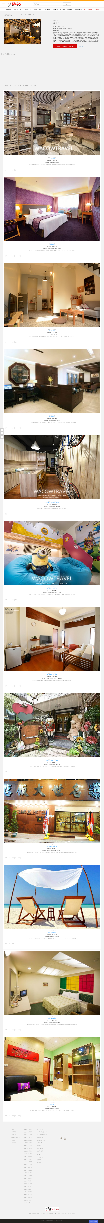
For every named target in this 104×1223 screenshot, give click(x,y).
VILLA (16, 256)
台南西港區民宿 (28, 1197)
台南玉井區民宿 (28, 1175)
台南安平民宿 (27, 1181)
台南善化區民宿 (28, 1162)
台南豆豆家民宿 (52, 588)
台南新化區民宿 (28, 1137)
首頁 (13, 1129)
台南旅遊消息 (7, 9)
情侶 (9, 170)
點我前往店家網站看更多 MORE (65, 46)
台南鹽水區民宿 (28, 1145)
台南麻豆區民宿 (28, 1134)
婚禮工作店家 (40, 1148)
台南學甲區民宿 (28, 1159)
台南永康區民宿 (28, 1194)
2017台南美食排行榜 (42, 1134)
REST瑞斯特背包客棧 (52, 502)
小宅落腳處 (52, 330)
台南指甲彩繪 (40, 1137)
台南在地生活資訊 (16, 1137)
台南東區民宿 (27, 1189)
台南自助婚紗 (40, 1142)
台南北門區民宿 (28, 1167)
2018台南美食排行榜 (42, 1132)
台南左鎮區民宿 (28, 1140)
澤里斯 (52, 1104)
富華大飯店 (52, 244)
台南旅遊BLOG (27, 9)
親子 (6, 170)
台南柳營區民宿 (28, 1129)
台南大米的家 (52, 932)
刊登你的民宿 (78, 9)
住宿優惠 (14, 1142)
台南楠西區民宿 (28, 1170)
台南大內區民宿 (28, 1132)
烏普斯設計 (39, 1160)
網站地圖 (69, 9)
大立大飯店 (52, 416)
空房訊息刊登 (40, 1157)
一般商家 (39, 1145)
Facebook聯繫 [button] (93, 1221)
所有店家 (14, 1134)
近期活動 (97, 9)
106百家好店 (40, 1129)
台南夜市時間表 (88, 9)
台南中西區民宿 (52, 157)
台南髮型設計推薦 (41, 1140)
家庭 (16, 170)
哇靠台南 (14, 1140)
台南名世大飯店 (52, 846)
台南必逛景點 (47, 9)
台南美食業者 (40, 1151)
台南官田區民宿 (28, 1164)
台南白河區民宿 (28, 1191)
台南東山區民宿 (28, 1156)
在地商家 (62, 9)
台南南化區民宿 (28, 1142)
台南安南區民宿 (28, 1178)
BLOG (38, 1154)
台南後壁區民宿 (28, 1153)
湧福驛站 (52, 158)
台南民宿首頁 (17, 9)
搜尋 (67, 4)
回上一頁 (81, 46)
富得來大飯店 (52, 1018)
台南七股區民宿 (28, 1148)
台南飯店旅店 (52, 243)
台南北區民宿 (27, 1186)
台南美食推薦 (37, 9)
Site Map (39, 1162)
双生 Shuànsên (52, 674)
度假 (13, 170)
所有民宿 (55, 9)
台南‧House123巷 (52, 760)
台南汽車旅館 (27, 1200)
